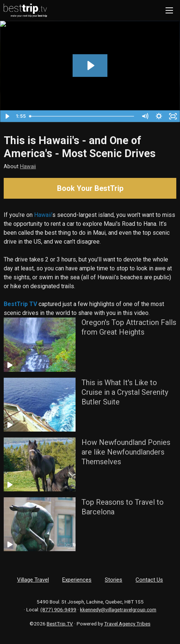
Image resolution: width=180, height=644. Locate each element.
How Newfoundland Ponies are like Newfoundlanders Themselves (125, 452)
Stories (113, 579)
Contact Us (149, 579)
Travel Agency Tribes (127, 624)
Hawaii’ (43, 214)
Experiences (76, 579)
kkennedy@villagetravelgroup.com (118, 609)
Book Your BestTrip (90, 188)
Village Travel (33, 579)
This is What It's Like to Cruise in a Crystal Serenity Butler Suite (124, 392)
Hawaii (28, 166)
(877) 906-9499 (58, 609)
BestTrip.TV (60, 624)
